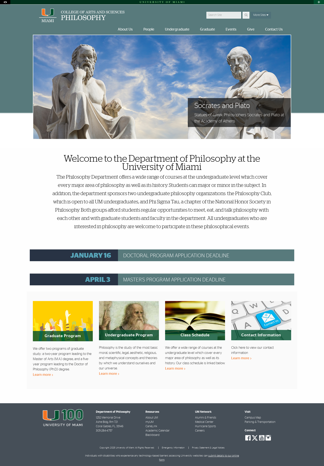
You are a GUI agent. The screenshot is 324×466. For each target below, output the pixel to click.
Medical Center (204, 422)
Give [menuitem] (250, 29)
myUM (149, 422)
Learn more (43, 374)
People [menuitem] (148, 29)
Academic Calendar (157, 430)
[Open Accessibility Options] (5, 2)
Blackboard (152, 435)
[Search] (246, 15)
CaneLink (151, 426)
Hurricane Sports (205, 426)
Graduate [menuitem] (207, 29)
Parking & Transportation (260, 422)
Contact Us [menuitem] (274, 29)
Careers (200, 430)
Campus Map (253, 417)
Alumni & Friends (205, 417)
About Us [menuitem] (125, 29)
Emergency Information (173, 448)
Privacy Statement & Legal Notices (208, 448)
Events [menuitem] (231, 29)
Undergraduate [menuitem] (177, 29)
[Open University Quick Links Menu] (319, 2)
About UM (151, 417)
